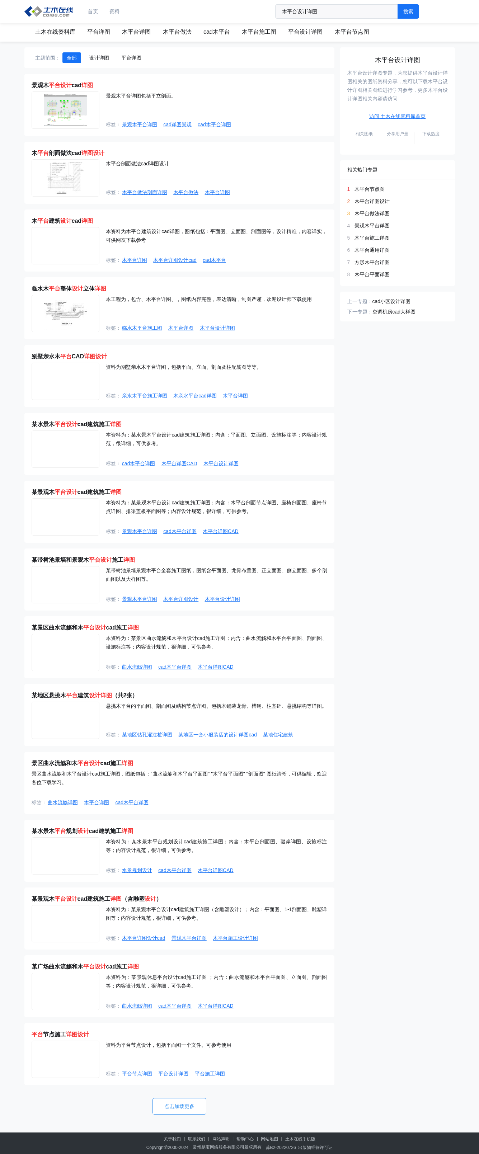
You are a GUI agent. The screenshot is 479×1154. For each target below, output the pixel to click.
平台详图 (98, 32)
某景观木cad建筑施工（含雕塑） (97, 899)
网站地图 (269, 1138)
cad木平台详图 (214, 124)
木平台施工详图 (372, 238)
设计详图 (99, 58)
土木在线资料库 (55, 32)
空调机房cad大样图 (394, 312)
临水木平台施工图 (142, 328)
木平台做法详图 (372, 213)
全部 (72, 58)
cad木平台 (216, 32)
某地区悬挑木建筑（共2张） (85, 695)
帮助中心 (245, 1138)
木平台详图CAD (179, 463)
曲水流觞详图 (137, 667)
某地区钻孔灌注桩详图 (147, 735)
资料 (114, 11)
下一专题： (359, 312)
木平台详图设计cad (175, 260)
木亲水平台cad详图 (195, 396)
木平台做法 (177, 32)
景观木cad (62, 85)
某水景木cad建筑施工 (77, 424)
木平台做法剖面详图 (144, 192)
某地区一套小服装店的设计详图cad (217, 735)
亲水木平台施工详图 (144, 396)
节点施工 (60, 1034)
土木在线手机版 (300, 1138)
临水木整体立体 (69, 289)
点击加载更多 (179, 1106)
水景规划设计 (137, 870)
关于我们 (172, 1138)
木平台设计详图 (217, 328)
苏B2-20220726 (281, 1147)
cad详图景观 (177, 124)
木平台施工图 (259, 32)
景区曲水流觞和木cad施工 (82, 763)
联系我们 (196, 1138)
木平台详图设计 (180, 599)
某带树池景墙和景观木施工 (83, 560)
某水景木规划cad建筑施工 (82, 831)
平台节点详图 (137, 1074)
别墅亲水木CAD (69, 356)
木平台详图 (136, 32)
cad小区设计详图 (391, 301)
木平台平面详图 (372, 274)
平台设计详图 (305, 32)
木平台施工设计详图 (235, 938)
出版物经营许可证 (315, 1147)
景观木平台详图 (139, 124)
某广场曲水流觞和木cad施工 (85, 967)
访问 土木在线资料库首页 (397, 116)
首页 (93, 11)
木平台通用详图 (372, 250)
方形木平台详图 (372, 262)
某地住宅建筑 (278, 735)
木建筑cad (62, 221)
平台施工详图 (210, 1074)
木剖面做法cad (68, 153)
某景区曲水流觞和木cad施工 (85, 628)
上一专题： (359, 301)
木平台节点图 (352, 32)
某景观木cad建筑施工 (77, 492)
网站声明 (221, 1138)
